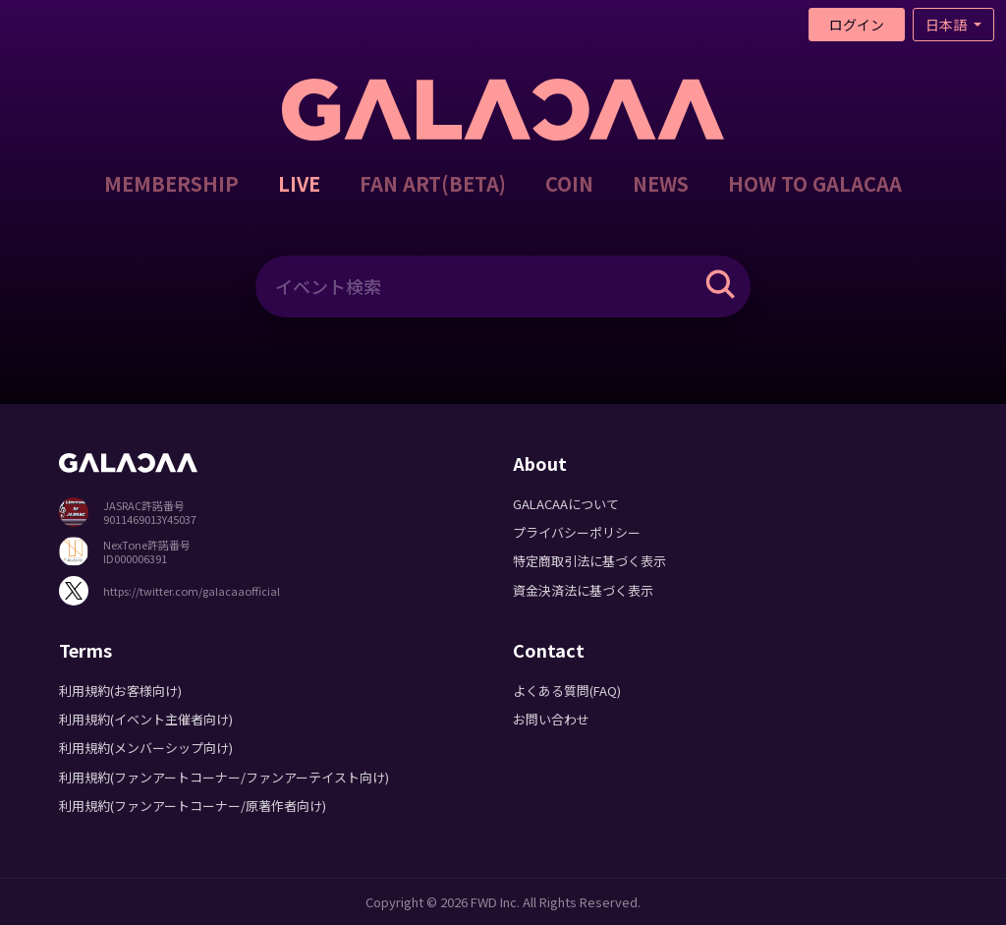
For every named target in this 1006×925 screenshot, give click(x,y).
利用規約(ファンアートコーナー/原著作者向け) (192, 805)
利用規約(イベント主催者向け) (146, 719)
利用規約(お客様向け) (120, 690)
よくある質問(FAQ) (567, 690)
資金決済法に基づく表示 (583, 590)
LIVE (299, 183)
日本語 (947, 24)
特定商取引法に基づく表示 (589, 560)
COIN (569, 183)
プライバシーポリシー (577, 532)
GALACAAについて (566, 503)
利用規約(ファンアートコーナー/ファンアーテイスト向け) (224, 777)
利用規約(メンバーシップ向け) (146, 747)
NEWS (661, 183)
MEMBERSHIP (171, 183)
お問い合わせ (551, 719)
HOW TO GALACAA (815, 183)
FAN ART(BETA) (433, 183)
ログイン (856, 24)
